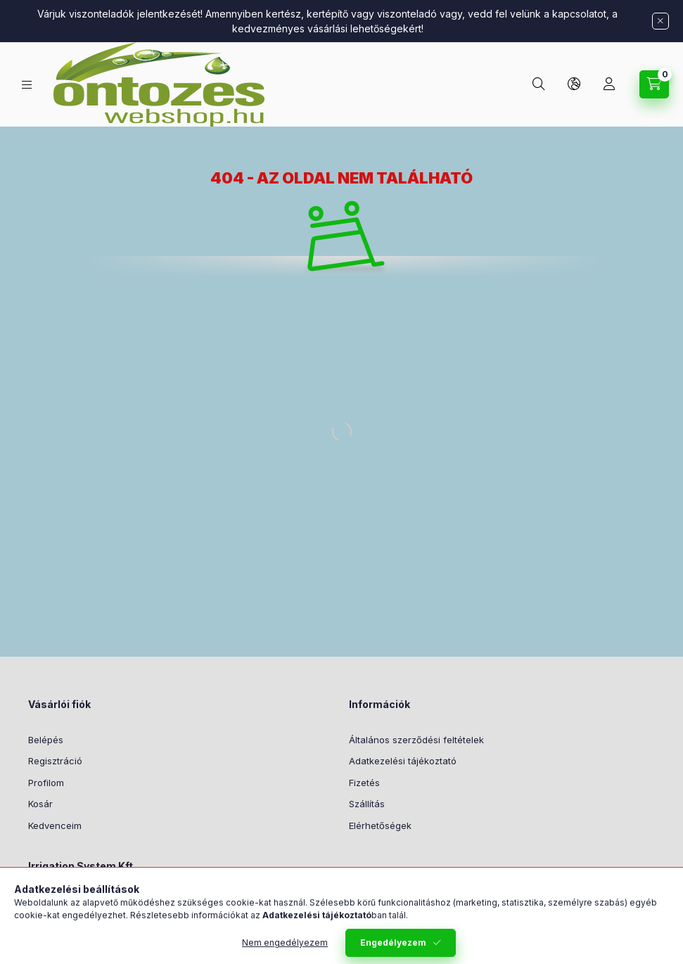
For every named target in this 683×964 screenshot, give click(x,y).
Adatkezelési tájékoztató (403, 760)
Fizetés (364, 782)
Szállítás (367, 803)
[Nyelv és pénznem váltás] (574, 84)
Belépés (45, 739)
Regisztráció (55, 760)
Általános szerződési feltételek (416, 739)
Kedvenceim (55, 825)
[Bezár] (660, 21)
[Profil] (609, 84)
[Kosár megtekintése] (654, 84)
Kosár (40, 803)
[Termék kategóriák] (26, 85)
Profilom (46, 782)
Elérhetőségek (380, 825)
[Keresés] (539, 84)
